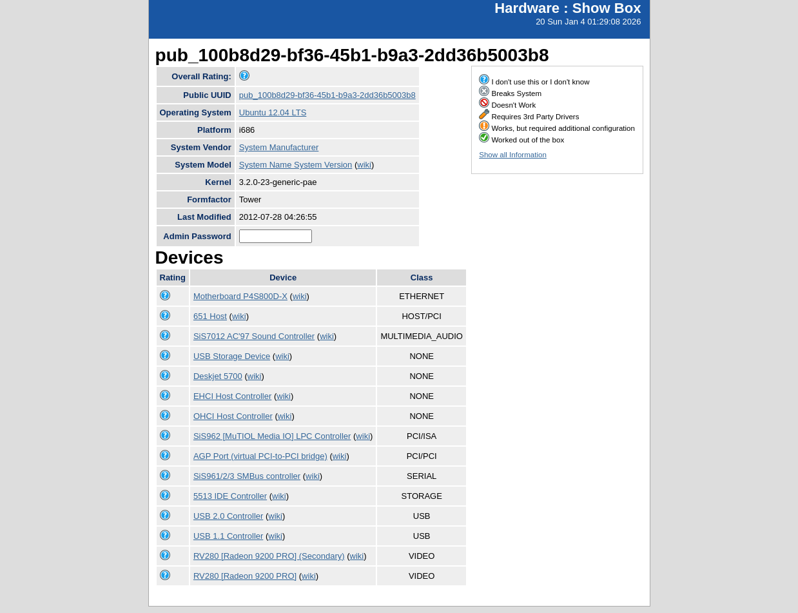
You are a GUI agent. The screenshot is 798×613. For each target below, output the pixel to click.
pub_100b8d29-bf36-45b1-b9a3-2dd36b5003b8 (327, 95)
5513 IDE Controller (230, 496)
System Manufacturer (279, 147)
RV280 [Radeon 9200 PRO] (245, 576)
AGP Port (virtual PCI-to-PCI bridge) (260, 456)
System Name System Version (296, 165)
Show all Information (513, 155)
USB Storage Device (231, 356)
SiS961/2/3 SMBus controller (246, 476)
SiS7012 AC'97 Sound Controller (254, 336)
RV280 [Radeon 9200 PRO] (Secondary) (269, 556)
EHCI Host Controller (232, 396)
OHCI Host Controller (233, 416)
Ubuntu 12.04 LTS (273, 112)
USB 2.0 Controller (228, 516)
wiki (364, 165)
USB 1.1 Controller (228, 536)
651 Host (210, 316)
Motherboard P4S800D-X (240, 296)
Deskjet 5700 (217, 376)
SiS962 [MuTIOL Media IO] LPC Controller (272, 436)
